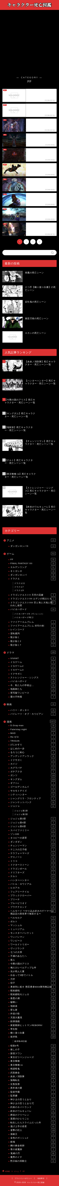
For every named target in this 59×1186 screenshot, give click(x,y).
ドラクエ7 (19, 587)
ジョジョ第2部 (21, 814)
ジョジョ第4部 (33, 822)
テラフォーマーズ (33, 853)
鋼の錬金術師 (33, 1145)
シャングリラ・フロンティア (33, 798)
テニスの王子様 (33, 849)
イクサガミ (33, 673)
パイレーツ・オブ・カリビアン (33, 714)
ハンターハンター (33, 880)
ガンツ (33, 775)
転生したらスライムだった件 (33, 1122)
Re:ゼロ (33, 737)
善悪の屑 (33, 998)
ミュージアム (33, 929)
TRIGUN (33, 741)
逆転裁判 (33, 633)
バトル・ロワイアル (33, 884)
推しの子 (33, 1049)
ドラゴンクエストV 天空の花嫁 (33, 595)
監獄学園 (33, 1092)
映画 (31, 704)
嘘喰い (33, 1002)
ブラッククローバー (33, 895)
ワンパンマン (33, 937)
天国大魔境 (33, 1017)
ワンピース (33, 940)
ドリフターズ (33, 872)
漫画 (31, 721)
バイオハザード (33, 609)
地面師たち (33, 689)
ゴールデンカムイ (33, 787)
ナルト (33, 876)
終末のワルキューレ (33, 1111)
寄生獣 (33, 1029)
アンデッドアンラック (33, 756)
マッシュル (33, 925)
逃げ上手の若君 (33, 1126)
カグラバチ (33, 767)
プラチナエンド (33, 907)
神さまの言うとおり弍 (33, 1103)
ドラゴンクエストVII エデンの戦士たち (33, 598)
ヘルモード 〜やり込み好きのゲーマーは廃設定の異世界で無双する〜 (33, 912)
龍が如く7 (33, 645)
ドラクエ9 (19, 590)
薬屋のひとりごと (33, 1118)
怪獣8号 (33, 1045)
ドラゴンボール (33, 868)
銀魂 (33, 1141)
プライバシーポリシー (23, 1178)
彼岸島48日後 (20, 1041)
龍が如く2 (33, 641)
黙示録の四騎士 (33, 1161)
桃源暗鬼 (33, 1068)
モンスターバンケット (33, 933)
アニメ (31, 540)
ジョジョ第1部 (21, 811)
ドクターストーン (33, 864)
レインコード (33, 629)
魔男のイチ (33, 1157)
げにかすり (33, 744)
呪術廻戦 (33, 990)
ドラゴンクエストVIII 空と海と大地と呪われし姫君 (33, 604)
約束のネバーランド (33, 1107)
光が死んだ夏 (33, 971)
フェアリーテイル (33, 891)
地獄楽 (33, 1006)
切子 (33, 983)
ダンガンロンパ (33, 575)
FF (33, 559)
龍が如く (33, 637)
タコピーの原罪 (33, 838)
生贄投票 (33, 1084)
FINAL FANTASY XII (33, 563)
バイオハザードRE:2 (24, 617)
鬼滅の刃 (33, 1153)
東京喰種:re (33, 1065)
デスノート (33, 857)
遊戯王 (33, 1134)
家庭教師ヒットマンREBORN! (33, 1025)
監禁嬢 (33, 1095)
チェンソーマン (33, 845)
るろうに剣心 (33, 752)
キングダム (33, 779)
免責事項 (40, 1178)
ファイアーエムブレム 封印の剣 (33, 625)
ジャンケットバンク (33, 802)
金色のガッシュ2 (33, 1138)
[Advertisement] (29, 44)
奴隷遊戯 (33, 1021)
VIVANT (33, 658)
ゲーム (31, 553)
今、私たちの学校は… (33, 685)
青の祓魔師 (33, 1149)
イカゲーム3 (33, 670)
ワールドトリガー (33, 944)
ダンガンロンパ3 (33, 546)
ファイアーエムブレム (33, 622)
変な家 (33, 1010)
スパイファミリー (33, 830)
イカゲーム (33, 662)
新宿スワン (33, 1053)
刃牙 (33, 979)
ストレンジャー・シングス (33, 677)
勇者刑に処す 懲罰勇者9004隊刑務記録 (33, 987)
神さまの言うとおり (33, 1099)
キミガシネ (33, 571)
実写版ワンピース (33, 692)
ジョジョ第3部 (33, 818)
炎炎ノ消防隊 (33, 1076)
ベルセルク (33, 917)
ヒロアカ (33, 887)
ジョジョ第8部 (33, 826)
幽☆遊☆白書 (33, 1033)
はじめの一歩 (33, 748)
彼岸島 (33, 1036)
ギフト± (33, 783)
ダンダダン (33, 841)
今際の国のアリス (33, 963)
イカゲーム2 (33, 666)
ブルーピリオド (33, 903)
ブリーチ (33, 899)
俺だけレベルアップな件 (33, 967)
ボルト (33, 921)
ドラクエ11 (19, 583)
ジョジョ (33, 806)
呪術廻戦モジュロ (33, 994)
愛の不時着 (33, 696)
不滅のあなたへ (33, 956)
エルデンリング (33, 567)
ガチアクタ (33, 771)
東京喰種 (33, 1061)
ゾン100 (33, 834)
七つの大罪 (33, 952)
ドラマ (31, 652)
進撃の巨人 (33, 1130)
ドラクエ (33, 578)
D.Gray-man (33, 725)
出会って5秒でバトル (33, 975)
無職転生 (33, 1080)
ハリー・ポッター (33, 710)
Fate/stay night (33, 729)
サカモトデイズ (33, 790)
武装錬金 (33, 1072)
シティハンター (33, 794)
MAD (33, 733)
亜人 (33, 960)
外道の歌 (33, 1013)
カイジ (33, 764)
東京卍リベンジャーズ (33, 1057)
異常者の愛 (33, 1088)
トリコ (33, 861)
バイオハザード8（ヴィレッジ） (29, 614)
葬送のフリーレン (33, 1115)
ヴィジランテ (33, 948)
